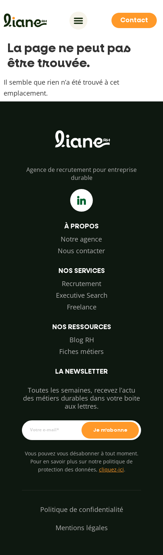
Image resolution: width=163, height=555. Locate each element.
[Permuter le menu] (78, 20)
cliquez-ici (111, 469)
